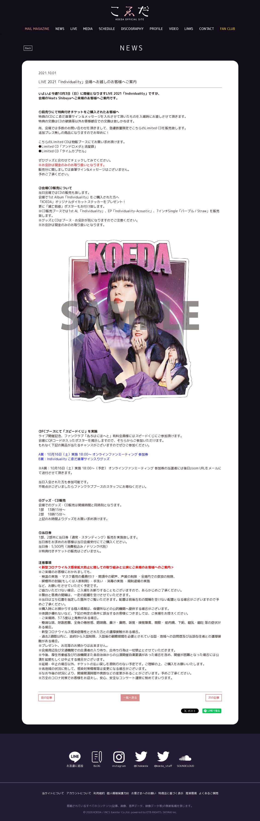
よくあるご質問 (208, 793)
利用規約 (99, 793)
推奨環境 (191, 793)
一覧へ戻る (130, 698)
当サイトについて (53, 793)
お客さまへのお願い (143, 793)
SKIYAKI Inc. (170, 812)
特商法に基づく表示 (170, 793)
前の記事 (46, 698)
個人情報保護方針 (118, 793)
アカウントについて (78, 793)
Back (28, 48)
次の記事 (213, 698)
